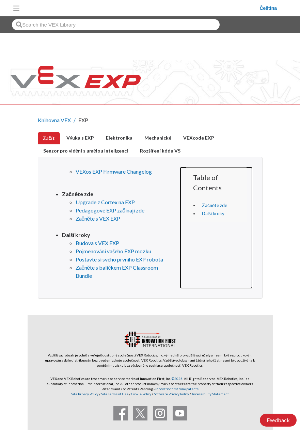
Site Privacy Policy (84, 394)
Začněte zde (214, 205)
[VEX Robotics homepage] (141, 8)
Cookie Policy (141, 394)
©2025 (177, 379)
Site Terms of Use (114, 394)
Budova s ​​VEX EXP (97, 243)
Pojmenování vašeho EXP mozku (113, 251)
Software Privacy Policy (171, 394)
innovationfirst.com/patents (177, 389)
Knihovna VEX (54, 120)
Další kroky (213, 213)
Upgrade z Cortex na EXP (105, 202)
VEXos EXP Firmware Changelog (114, 171)
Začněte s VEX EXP (98, 218)
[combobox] (116, 24)
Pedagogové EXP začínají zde (110, 210)
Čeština (268, 8)
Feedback (278, 420)
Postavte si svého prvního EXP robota (119, 259)
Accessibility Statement (210, 394)
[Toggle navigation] (16, 8)
